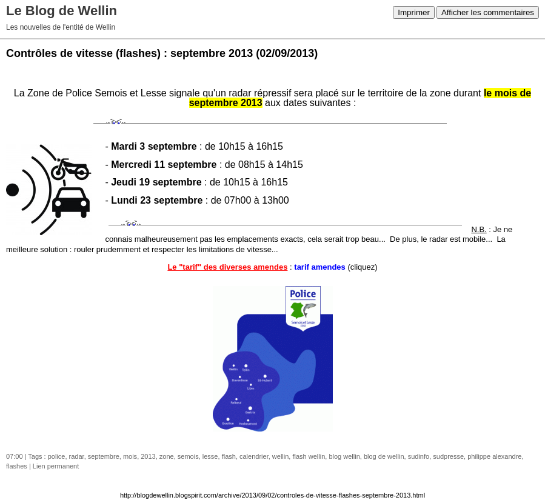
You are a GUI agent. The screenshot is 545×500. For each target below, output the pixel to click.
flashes (16, 466)
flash (229, 456)
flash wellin (308, 456)
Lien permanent (56, 466)
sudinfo (418, 456)
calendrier (254, 456)
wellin (280, 456)
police (56, 456)
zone (166, 456)
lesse (210, 456)
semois (188, 456)
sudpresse (448, 456)
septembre (103, 456)
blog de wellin (384, 456)
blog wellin (344, 456)
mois (130, 456)
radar (76, 456)
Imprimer (414, 12)
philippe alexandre (494, 456)
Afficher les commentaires (487, 12)
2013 (148, 456)
